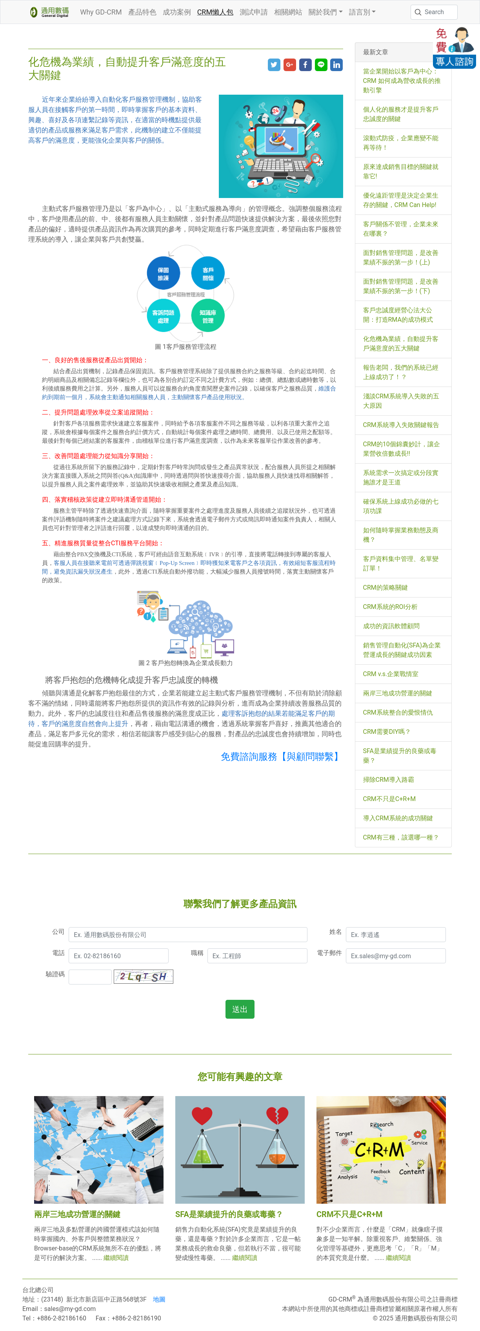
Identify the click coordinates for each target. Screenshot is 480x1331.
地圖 (159, 1299)
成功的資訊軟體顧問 (391, 626)
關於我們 (323, 12)
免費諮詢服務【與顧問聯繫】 (282, 756)
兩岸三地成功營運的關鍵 (397, 693)
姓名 (335, 931)
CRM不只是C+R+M (389, 799)
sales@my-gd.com (70, 1309)
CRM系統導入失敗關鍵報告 (401, 425)
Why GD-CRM (101, 12)
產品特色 (142, 12)
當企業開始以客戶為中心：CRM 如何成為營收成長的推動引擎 (402, 81)
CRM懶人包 (215, 12)
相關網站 (288, 12)
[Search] (434, 12)
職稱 (197, 953)
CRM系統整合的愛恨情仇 (398, 712)
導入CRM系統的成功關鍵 (398, 818)
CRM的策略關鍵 (385, 587)
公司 (58, 931)
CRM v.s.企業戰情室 (391, 674)
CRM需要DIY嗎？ (387, 731)
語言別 (359, 12)
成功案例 (177, 12)
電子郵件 (329, 953)
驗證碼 (55, 974)
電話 (58, 953)
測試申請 (254, 12)
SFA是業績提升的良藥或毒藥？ (229, 1214)
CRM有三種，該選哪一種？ (401, 837)
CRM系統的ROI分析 (390, 606)
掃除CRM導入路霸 (388, 779)
